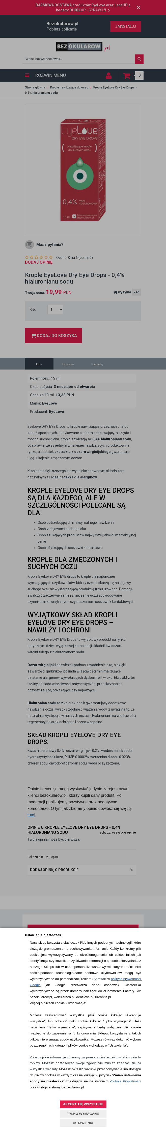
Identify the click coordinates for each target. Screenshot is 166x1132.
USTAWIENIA (83, 1123)
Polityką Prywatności (125, 1081)
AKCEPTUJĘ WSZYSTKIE (83, 1104)
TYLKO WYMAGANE (83, 1114)
